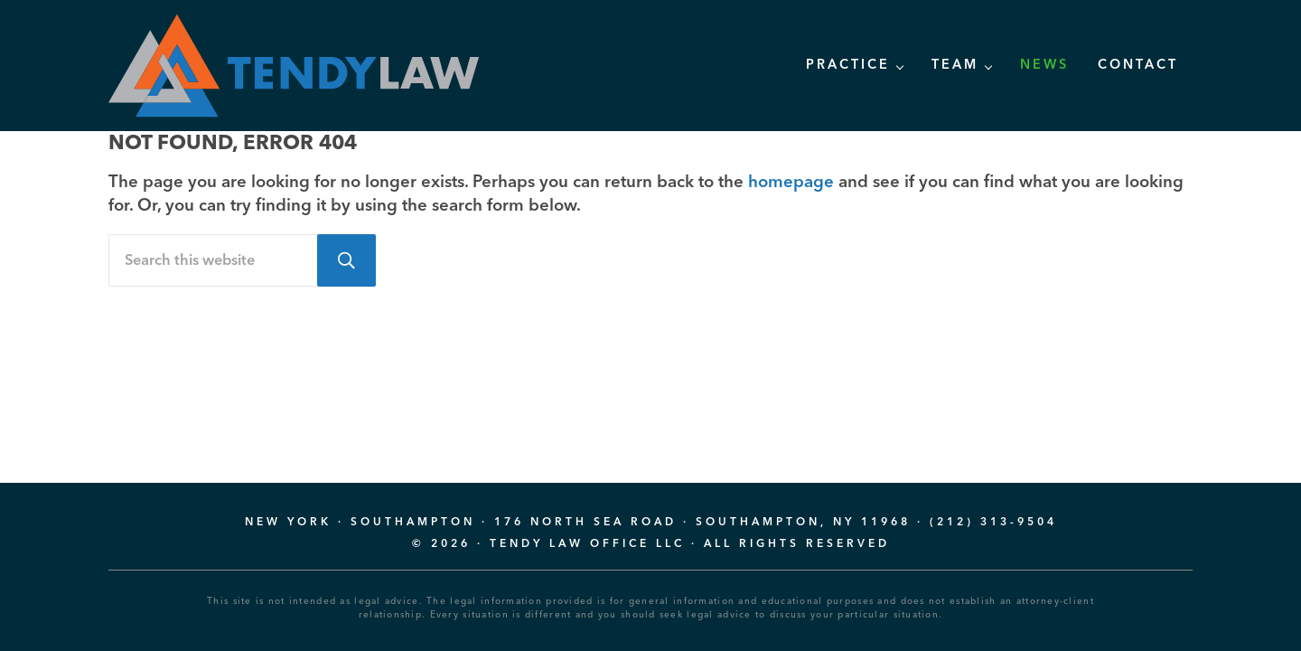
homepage (791, 183)
